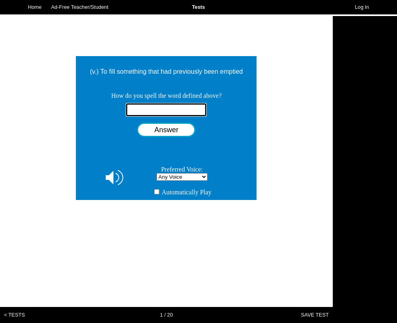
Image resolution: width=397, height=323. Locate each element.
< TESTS (14, 315)
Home (35, 7)
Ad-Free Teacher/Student (79, 7)
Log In (362, 7)
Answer (166, 130)
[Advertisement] (365, 136)
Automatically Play (183, 192)
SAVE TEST (315, 315)
